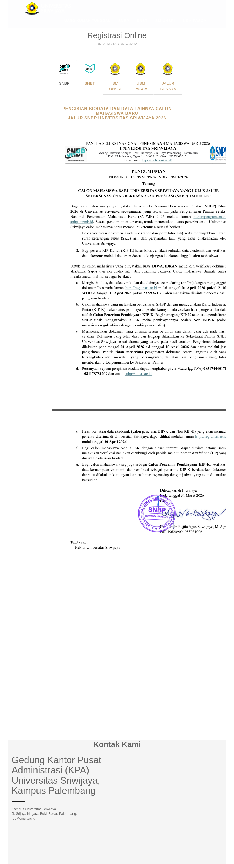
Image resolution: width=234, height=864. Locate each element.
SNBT (142, 25)
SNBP (123, 25)
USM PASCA (194, 25)
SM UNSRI (165, 25)
